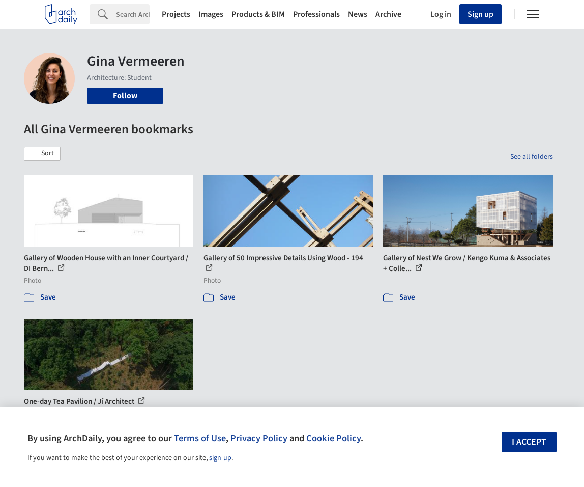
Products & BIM (258, 14)
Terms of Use (200, 438)
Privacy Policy (258, 438)
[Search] (133, 14)
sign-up (220, 458)
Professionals (316, 14)
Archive (388, 14)
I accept (529, 442)
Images (210, 14)
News (357, 14)
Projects (176, 14)
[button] (42, 154)
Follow (125, 95)
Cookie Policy (333, 438)
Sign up (480, 14)
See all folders (531, 156)
